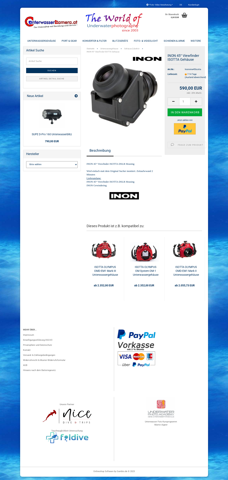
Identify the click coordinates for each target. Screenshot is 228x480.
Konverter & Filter (95, 40)
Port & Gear (69, 40)
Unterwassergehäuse (41, 40)
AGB (25, 368)
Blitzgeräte (120, 40)
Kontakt (27, 353)
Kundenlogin (193, 5)
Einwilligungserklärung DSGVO (37, 343)
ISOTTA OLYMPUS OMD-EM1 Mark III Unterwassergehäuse (105, 274)
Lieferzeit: (172, 77)
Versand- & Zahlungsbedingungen (39, 358)
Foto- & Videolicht (146, 40)
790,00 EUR (52, 144)
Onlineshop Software (103, 474)
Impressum (28, 338)
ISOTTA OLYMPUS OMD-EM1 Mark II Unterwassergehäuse (186, 274)
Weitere (196, 40)
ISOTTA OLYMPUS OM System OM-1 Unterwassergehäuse (145, 274)
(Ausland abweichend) (195, 80)
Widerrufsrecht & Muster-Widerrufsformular (44, 363)
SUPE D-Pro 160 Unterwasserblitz (52, 137)
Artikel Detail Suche (51, 82)
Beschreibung (100, 154)
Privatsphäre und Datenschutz (37, 348)
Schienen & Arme (174, 40)
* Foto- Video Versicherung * (159, 5)
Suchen (51, 74)
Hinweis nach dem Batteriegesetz (39, 373)
